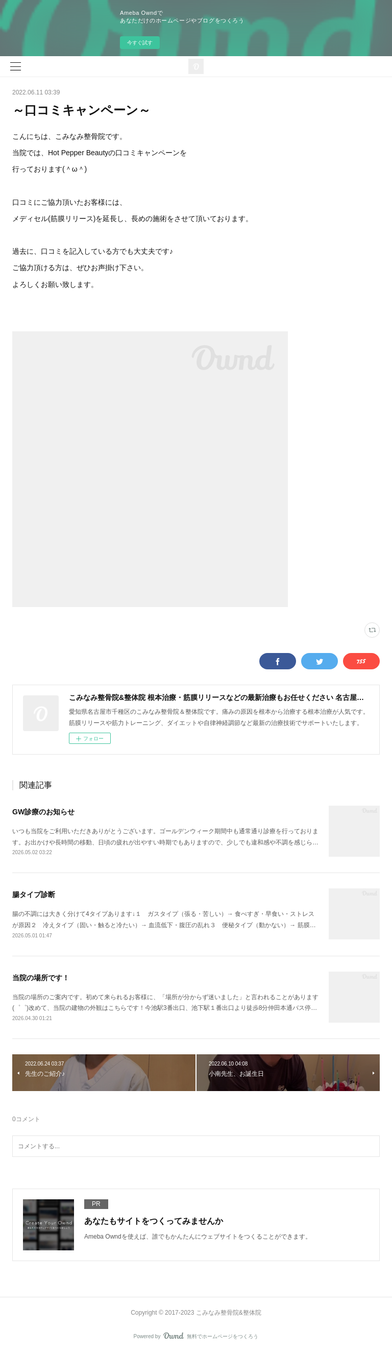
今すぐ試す (140, 42)
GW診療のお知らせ (43, 812)
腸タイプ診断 (33, 894)
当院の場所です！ (40, 978)
